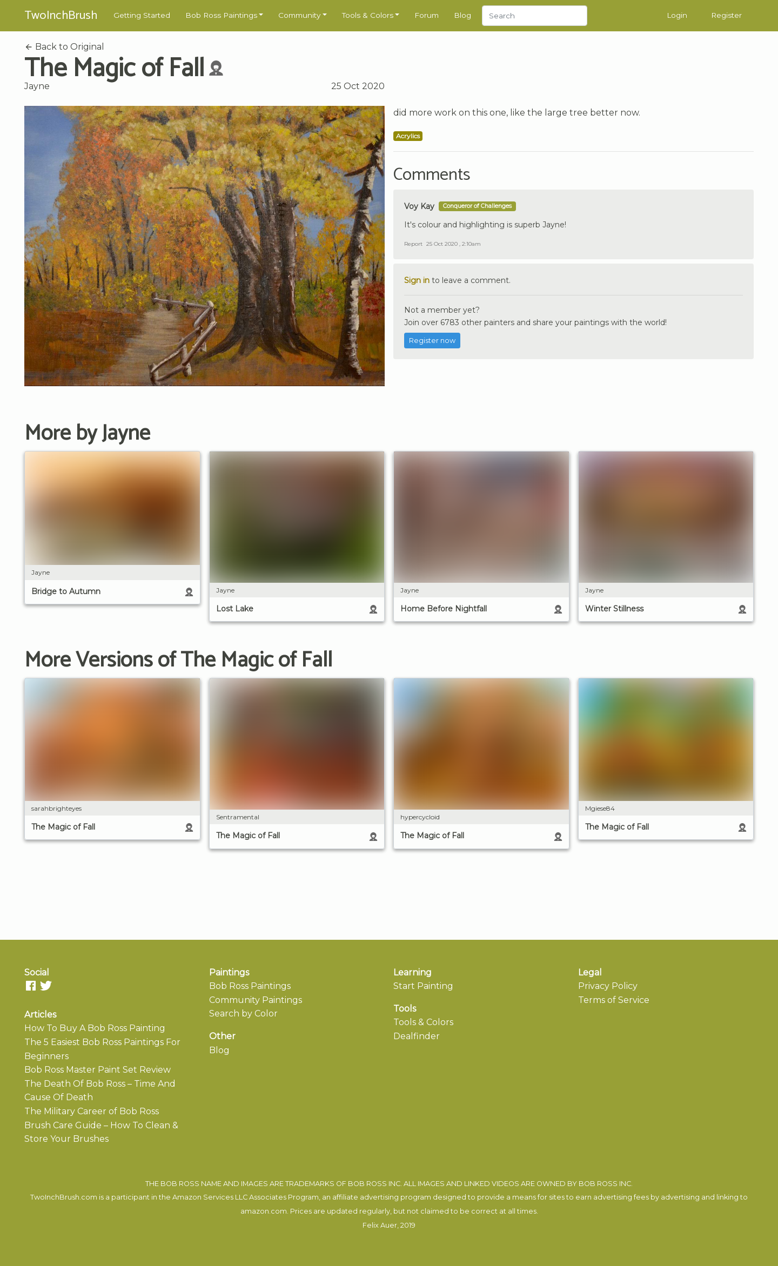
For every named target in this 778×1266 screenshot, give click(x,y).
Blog (462, 15)
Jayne (37, 86)
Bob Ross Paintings (221, 15)
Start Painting (423, 986)
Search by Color (243, 1013)
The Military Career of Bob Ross (91, 1111)
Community (299, 15)
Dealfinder (416, 1036)
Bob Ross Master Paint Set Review (97, 1070)
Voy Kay (419, 206)
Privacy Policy (608, 986)
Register (726, 15)
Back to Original (64, 47)
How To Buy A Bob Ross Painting (94, 1028)
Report (413, 243)
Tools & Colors (367, 15)
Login (677, 15)
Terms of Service (613, 1000)
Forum (426, 15)
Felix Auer (380, 1225)
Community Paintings (255, 1000)
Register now (432, 340)
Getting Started (141, 15)
